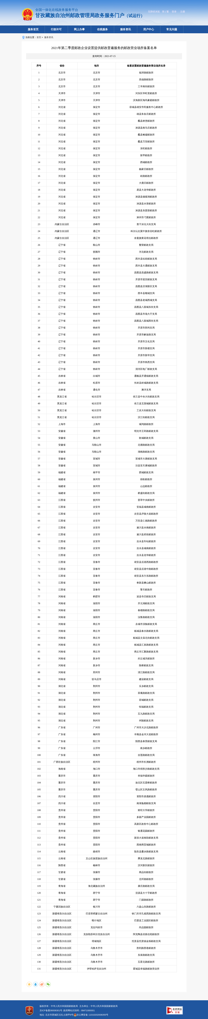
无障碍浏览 (154, 11)
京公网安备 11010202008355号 (92, 1014)
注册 (182, 11)
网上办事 (79, 29)
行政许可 (56, 29)
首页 (39, 37)
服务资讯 (125, 29)
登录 (174, 11)
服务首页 (33, 29)
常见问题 (171, 29)
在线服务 (102, 29)
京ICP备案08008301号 (51, 1010)
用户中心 (148, 29)
